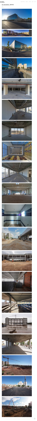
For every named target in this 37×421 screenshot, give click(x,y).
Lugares (30, 1)
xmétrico (27, 1)
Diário (32, 1)
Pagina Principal (23, 1)
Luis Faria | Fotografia (2, 2)
